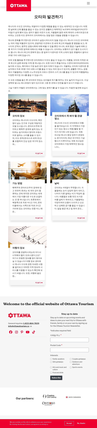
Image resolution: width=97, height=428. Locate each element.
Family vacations (58, 359)
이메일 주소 (55, 335)
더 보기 (39, 153)
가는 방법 (17, 183)
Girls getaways (58, 362)
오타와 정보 (18, 115)
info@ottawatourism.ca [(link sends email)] (20, 326)
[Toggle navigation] (88, 3)
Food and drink (58, 373)
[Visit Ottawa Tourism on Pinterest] (22, 332)
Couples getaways (79, 359)
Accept (69, 423)
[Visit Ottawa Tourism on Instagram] (16, 332)
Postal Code (55, 345)
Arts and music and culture (59, 368)
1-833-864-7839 (31, 323)
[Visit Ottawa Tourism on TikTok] (33, 332)
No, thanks (81, 423)
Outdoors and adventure (77, 363)
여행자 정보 (18, 247)
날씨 (56, 183)
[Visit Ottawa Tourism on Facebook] (10, 332)
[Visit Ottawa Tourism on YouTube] (27, 332)
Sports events (77, 367)
